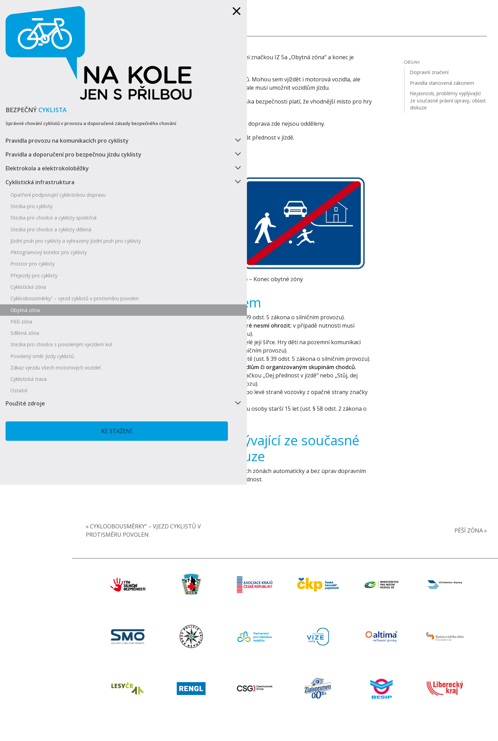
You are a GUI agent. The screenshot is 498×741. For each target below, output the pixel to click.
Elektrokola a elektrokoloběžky (47, 124)
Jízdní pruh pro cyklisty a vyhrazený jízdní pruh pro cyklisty (49, 206)
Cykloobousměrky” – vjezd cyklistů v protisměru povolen (51, 270)
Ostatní (18, 377)
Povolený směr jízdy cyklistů (42, 336)
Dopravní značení (181, 169)
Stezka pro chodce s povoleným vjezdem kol (46, 322)
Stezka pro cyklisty (31, 169)
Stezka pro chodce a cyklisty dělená (50, 191)
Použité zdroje (25, 390)
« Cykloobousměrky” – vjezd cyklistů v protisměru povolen (185, 557)
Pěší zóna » (468, 557)
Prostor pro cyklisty (32, 232)
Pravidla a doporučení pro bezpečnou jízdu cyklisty (40, 107)
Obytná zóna (25, 284)
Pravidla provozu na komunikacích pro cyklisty (51, 84)
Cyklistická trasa (28, 365)
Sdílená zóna (24, 307)
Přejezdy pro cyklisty (33, 244)
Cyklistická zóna (28, 255)
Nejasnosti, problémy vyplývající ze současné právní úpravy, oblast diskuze (248, 474)
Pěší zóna (21, 296)
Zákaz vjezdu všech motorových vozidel (46, 351)
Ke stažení (57, 417)
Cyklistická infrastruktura (40, 138)
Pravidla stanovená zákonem (215, 295)
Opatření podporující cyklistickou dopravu (47, 154)
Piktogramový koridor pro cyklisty (48, 220)
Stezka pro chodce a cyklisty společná (53, 180)
